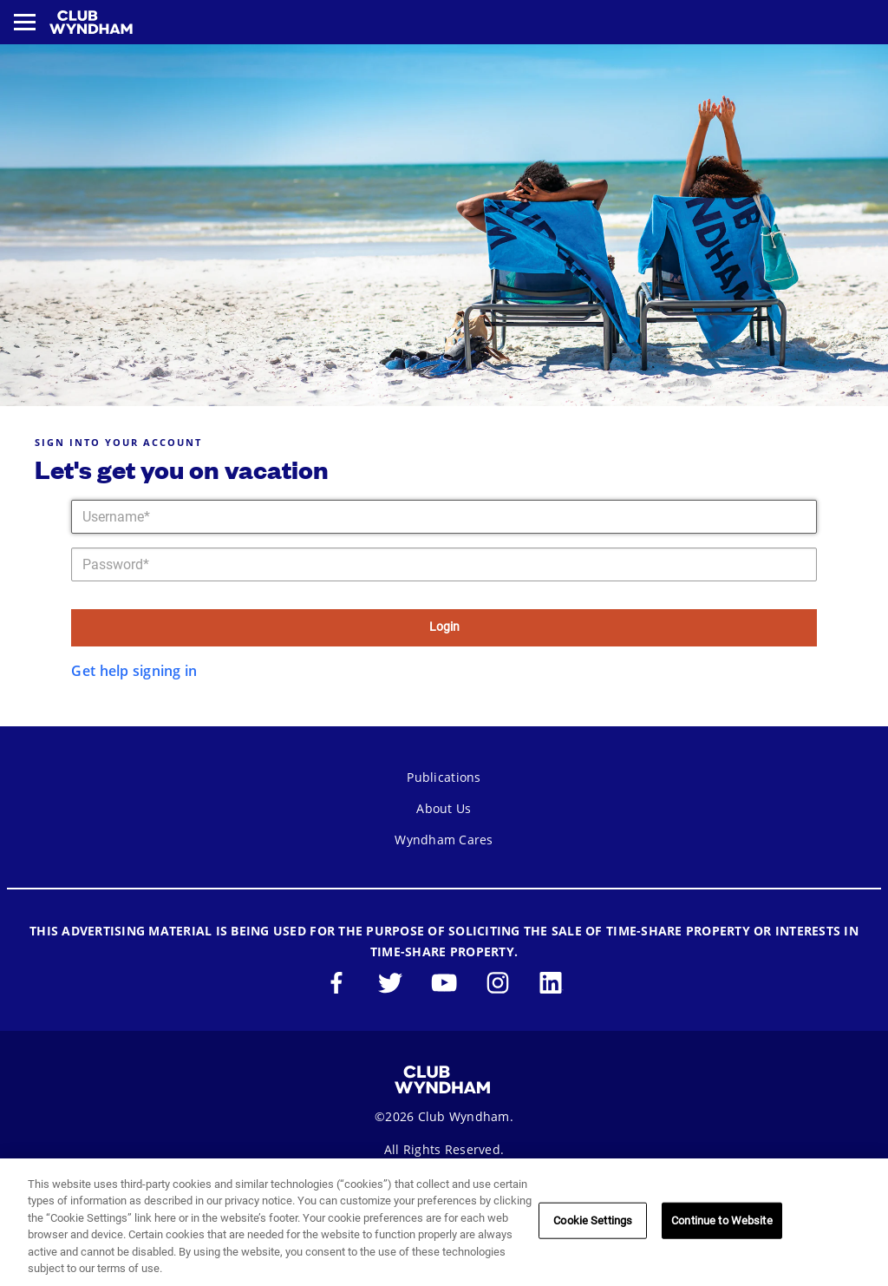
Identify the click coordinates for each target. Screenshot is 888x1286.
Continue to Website (721, 1220)
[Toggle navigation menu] (24, 22)
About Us (443, 808)
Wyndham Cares (444, 839)
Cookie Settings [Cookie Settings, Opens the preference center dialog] (592, 1220)
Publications (443, 777)
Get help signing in (134, 670)
